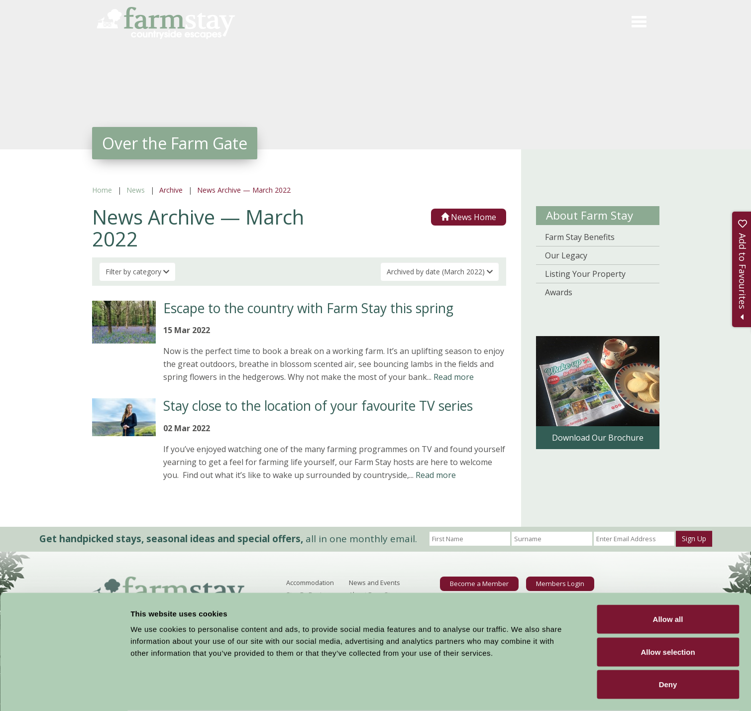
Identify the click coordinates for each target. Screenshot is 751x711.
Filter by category (137, 271)
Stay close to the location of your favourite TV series (318, 406)
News (135, 190)
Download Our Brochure (598, 437)
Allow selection (668, 613)
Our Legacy (566, 255)
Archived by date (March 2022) (440, 271)
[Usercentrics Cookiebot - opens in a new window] (64, 691)
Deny (668, 645)
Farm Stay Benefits (580, 237)
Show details (522, 691)
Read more (453, 376)
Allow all (668, 580)
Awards (558, 292)
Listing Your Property (585, 273)
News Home (468, 217)
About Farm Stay (589, 215)
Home (102, 190)
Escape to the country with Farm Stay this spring (308, 308)
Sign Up (694, 538)
